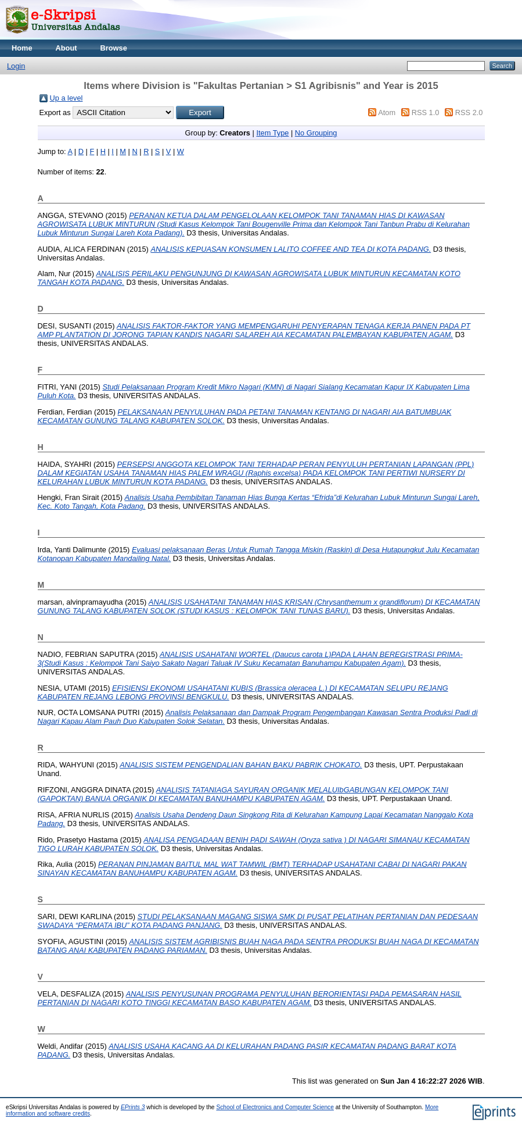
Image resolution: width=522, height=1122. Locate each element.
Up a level (66, 98)
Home (22, 48)
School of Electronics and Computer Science (275, 1107)
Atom (386, 112)
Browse (113, 48)
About (66, 48)
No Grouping (316, 132)
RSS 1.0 (426, 112)
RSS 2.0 (469, 112)
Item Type (272, 132)
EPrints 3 (133, 1107)
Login (16, 66)
